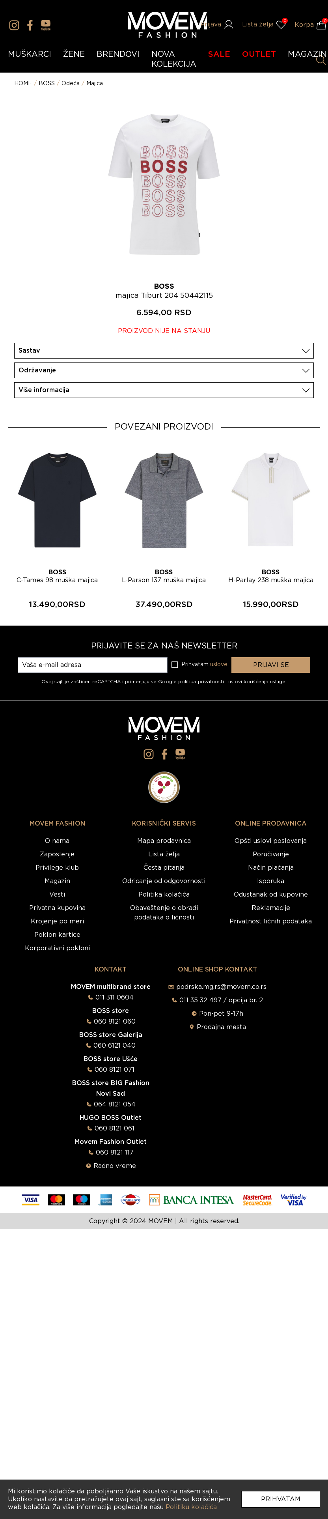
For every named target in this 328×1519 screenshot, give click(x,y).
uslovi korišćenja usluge (256, 681)
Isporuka (270, 881)
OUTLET (259, 54)
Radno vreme (114, 1166)
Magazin (57, 881)
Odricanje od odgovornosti (163, 881)
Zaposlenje (57, 854)
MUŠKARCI (29, 54)
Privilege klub (57, 868)
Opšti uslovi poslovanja (271, 841)
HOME (23, 83)
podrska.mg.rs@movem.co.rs (221, 987)
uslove (218, 664)
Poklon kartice (57, 935)
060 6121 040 (114, 1046)
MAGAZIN (307, 54)
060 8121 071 (114, 1070)
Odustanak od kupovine (271, 894)
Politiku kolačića (191, 1507)
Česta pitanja (164, 868)
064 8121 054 (115, 1104)
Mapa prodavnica (164, 841)
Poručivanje (271, 854)
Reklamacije (271, 908)
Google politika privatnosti (192, 681)
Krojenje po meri (57, 921)
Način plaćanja (271, 868)
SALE (219, 54)
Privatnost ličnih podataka (270, 921)
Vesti (57, 894)
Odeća (71, 83)
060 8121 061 (114, 1128)
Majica (94, 83)
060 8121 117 (115, 1152)
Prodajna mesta (221, 1027)
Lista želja (164, 854)
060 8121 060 (115, 1021)
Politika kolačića (164, 894)
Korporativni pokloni (57, 948)
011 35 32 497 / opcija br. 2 (221, 1000)
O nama (57, 841)
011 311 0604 (114, 997)
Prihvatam (280, 1499)
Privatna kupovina (57, 908)
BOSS (47, 83)
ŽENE (74, 54)
